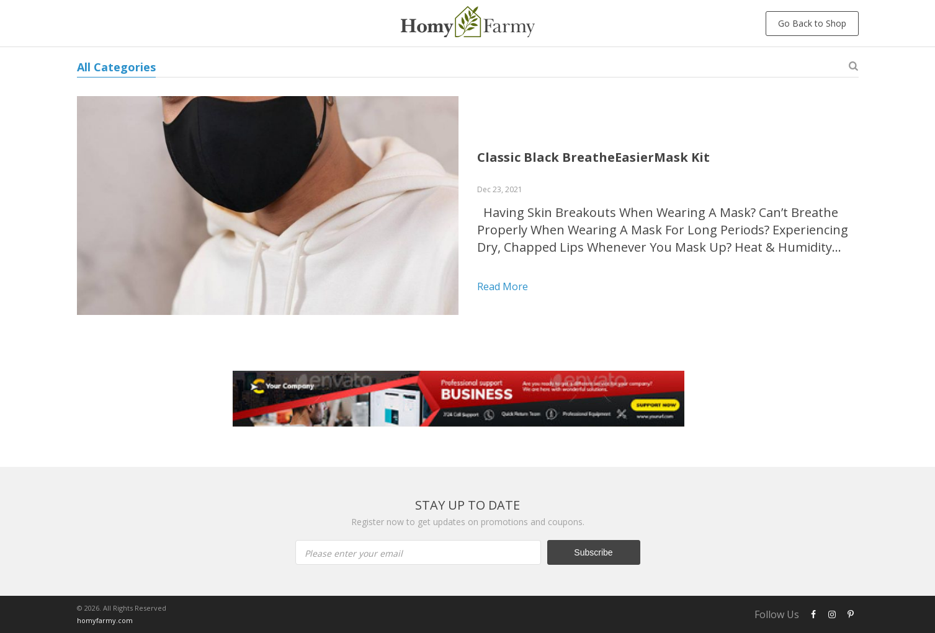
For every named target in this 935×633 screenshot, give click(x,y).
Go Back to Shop (812, 23)
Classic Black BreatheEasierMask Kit (593, 157)
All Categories (116, 67)
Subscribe (593, 552)
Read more (502, 286)
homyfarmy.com (105, 620)
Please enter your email (354, 553)
